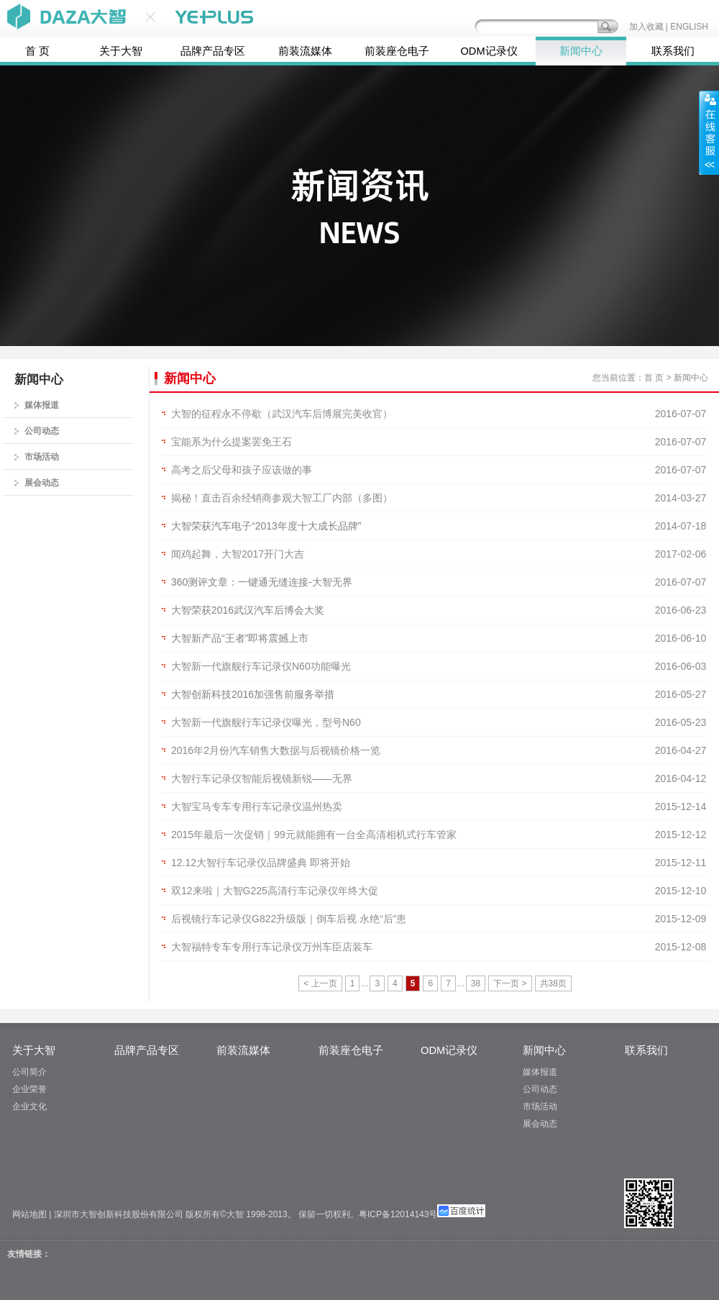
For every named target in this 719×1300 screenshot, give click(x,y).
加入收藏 (646, 27)
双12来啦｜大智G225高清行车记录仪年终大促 (274, 890)
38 (475, 983)
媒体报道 (41, 405)
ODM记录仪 (488, 51)
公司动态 (41, 431)
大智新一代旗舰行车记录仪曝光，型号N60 (266, 722)
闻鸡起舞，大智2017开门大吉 (237, 554)
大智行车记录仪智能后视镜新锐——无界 (261, 778)
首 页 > (658, 378)
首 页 (37, 51)
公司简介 (29, 1072)
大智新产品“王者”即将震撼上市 (239, 638)
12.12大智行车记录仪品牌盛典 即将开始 (260, 862)
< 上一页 (319, 983)
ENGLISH (689, 27)
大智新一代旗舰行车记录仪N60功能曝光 (261, 666)
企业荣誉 (29, 1089)
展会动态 (41, 483)
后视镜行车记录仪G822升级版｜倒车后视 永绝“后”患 (288, 918)
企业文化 (29, 1106)
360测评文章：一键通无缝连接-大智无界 (261, 582)
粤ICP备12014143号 (398, 1214)
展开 (709, 132)
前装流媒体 (305, 51)
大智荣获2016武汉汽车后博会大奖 (247, 610)
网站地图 (29, 1214)
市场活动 (41, 457)
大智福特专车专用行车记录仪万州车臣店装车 (271, 947)
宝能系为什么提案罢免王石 (231, 441)
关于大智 (120, 51)
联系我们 (673, 51)
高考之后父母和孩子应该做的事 (241, 470)
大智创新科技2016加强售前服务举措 (252, 694)
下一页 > (509, 983)
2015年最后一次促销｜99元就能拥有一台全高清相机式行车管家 (314, 834)
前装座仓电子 (397, 51)
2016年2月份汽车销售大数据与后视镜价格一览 (275, 750)
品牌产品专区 (212, 51)
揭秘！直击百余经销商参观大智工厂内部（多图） (282, 498)
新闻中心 (581, 51)
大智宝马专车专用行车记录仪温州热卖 (256, 806)
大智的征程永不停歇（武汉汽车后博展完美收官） (282, 413)
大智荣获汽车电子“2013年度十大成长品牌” (266, 526)
